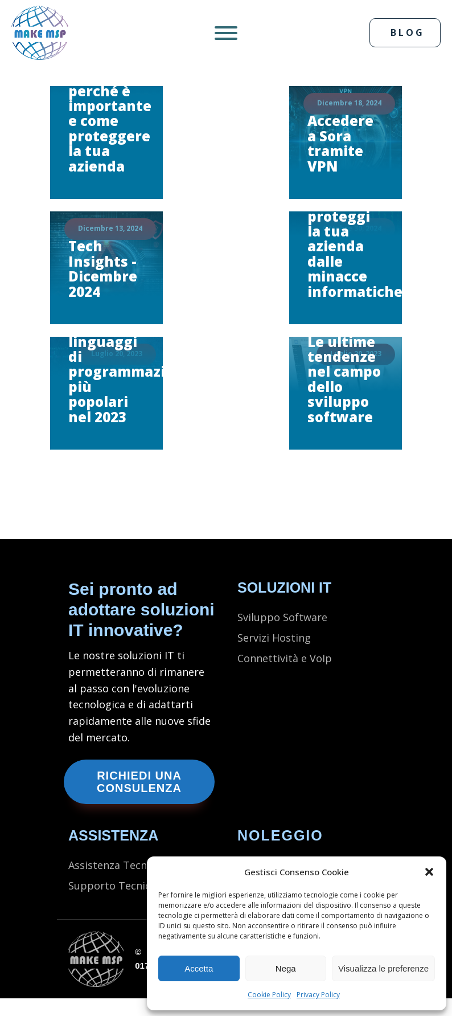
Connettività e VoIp (284, 658)
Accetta (198, 968)
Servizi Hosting (274, 638)
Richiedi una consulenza (139, 781)
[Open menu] (226, 33)
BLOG (408, 32)
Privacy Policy (318, 994)
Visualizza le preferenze (383, 968)
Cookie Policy (269, 994)
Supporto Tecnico (112, 886)
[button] (429, 872)
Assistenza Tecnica (115, 865)
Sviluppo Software (282, 617)
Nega (286, 968)
